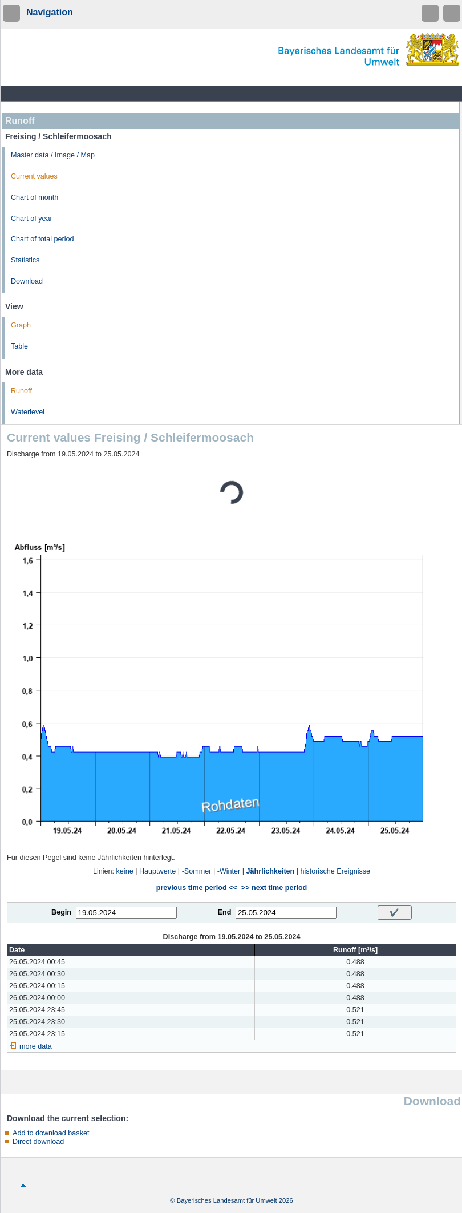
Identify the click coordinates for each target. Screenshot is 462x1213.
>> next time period (274, 888)
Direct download (38, 1142)
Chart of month (34, 197)
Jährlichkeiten (270, 871)
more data (35, 1046)
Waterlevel (27, 412)
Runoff (21, 391)
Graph (21, 325)
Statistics (25, 260)
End (225, 912)
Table (19, 346)
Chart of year (31, 219)
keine (124, 871)
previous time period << (196, 888)
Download (27, 281)
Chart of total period (42, 239)
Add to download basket (51, 1133)
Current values (34, 176)
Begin (61, 912)
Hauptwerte (157, 871)
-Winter (229, 871)
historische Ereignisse (336, 871)
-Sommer (197, 871)
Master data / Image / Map (53, 155)
